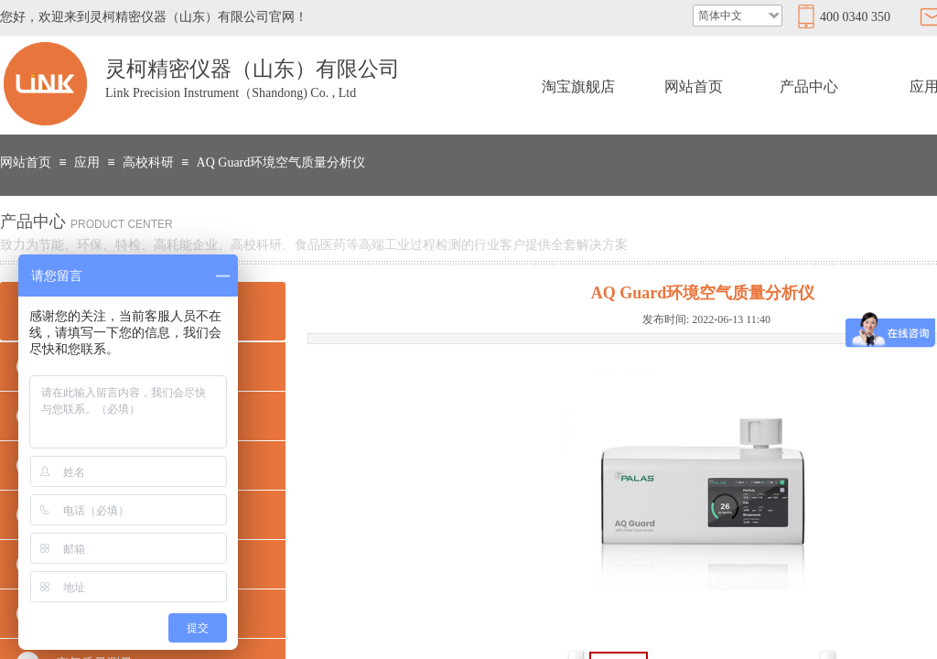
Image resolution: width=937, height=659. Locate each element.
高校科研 (148, 162)
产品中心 (809, 86)
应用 (87, 162)
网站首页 (693, 86)
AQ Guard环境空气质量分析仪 (281, 162)
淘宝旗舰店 (578, 86)
